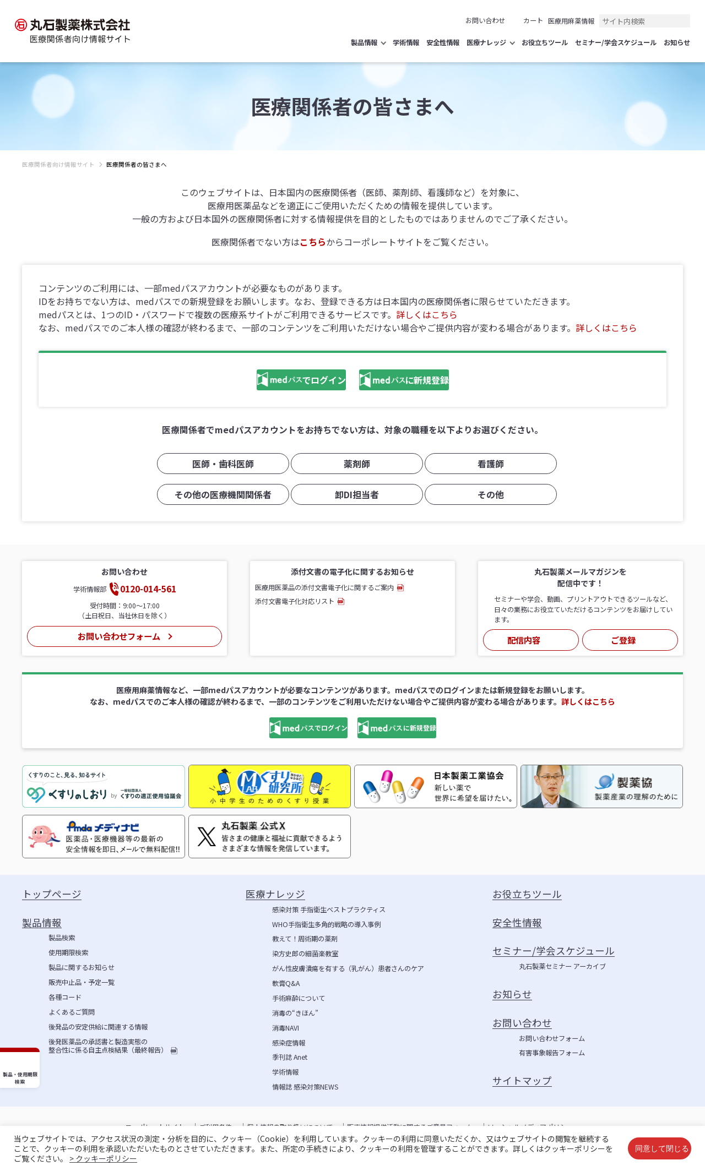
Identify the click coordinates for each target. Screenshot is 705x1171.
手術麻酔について (298, 995)
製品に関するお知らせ (81, 964)
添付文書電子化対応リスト (294, 601)
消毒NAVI (285, 1025)
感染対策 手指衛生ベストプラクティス (329, 906)
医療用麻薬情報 (571, 21)
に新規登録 (413, 381)
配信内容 (524, 636)
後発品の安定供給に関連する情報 (98, 1024)
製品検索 (61, 934)
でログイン (272, 381)
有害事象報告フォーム (552, 1049)
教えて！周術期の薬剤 (305, 936)
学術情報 (285, 1069)
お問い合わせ (485, 20)
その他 (486, 494)
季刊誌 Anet (289, 1054)
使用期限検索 (68, 949)
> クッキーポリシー (103, 1158)
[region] (352, 173)
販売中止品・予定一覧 (81, 979)
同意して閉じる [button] (662, 1148)
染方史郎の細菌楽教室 (305, 950)
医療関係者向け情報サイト (58, 164)
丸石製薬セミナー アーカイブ (562, 963)
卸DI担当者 (352, 494)
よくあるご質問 (71, 1009)
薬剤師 (352, 464)
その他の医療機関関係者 (218, 494)
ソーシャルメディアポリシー (530, 1124)
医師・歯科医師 (219, 464)
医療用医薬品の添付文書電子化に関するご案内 (324, 587)
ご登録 (623, 636)
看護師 (486, 464)
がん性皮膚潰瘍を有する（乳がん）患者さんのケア (348, 965)
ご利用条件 (215, 1124)
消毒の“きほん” (295, 1010)
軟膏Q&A (286, 980)
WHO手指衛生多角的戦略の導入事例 (326, 921)
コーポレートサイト (155, 1124)
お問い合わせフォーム (118, 633)
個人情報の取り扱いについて (290, 1124)
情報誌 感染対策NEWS (305, 1084)
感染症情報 (288, 1040)
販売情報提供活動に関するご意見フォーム (410, 1124)
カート (533, 20)
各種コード (65, 994)
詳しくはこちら (427, 314)
